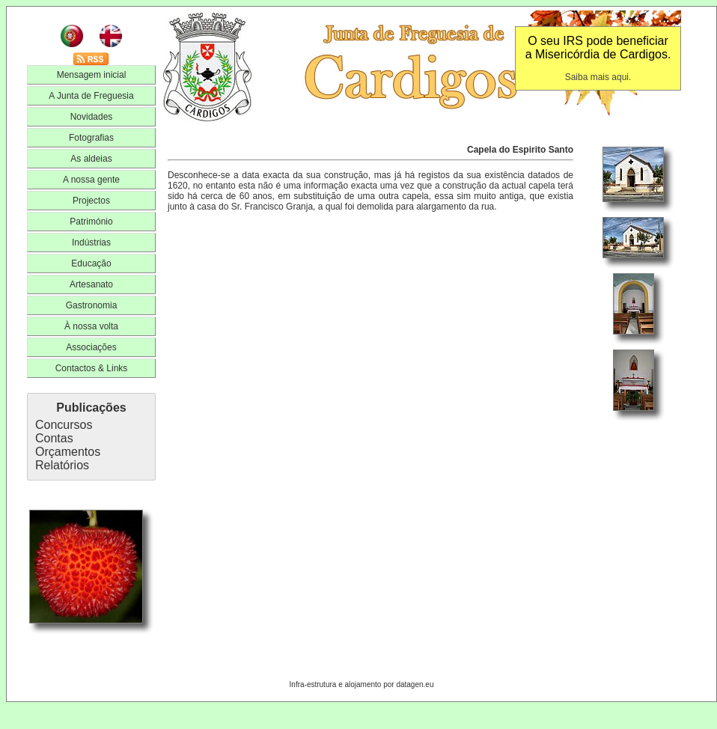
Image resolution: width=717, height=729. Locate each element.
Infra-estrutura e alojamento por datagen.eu (362, 684)
